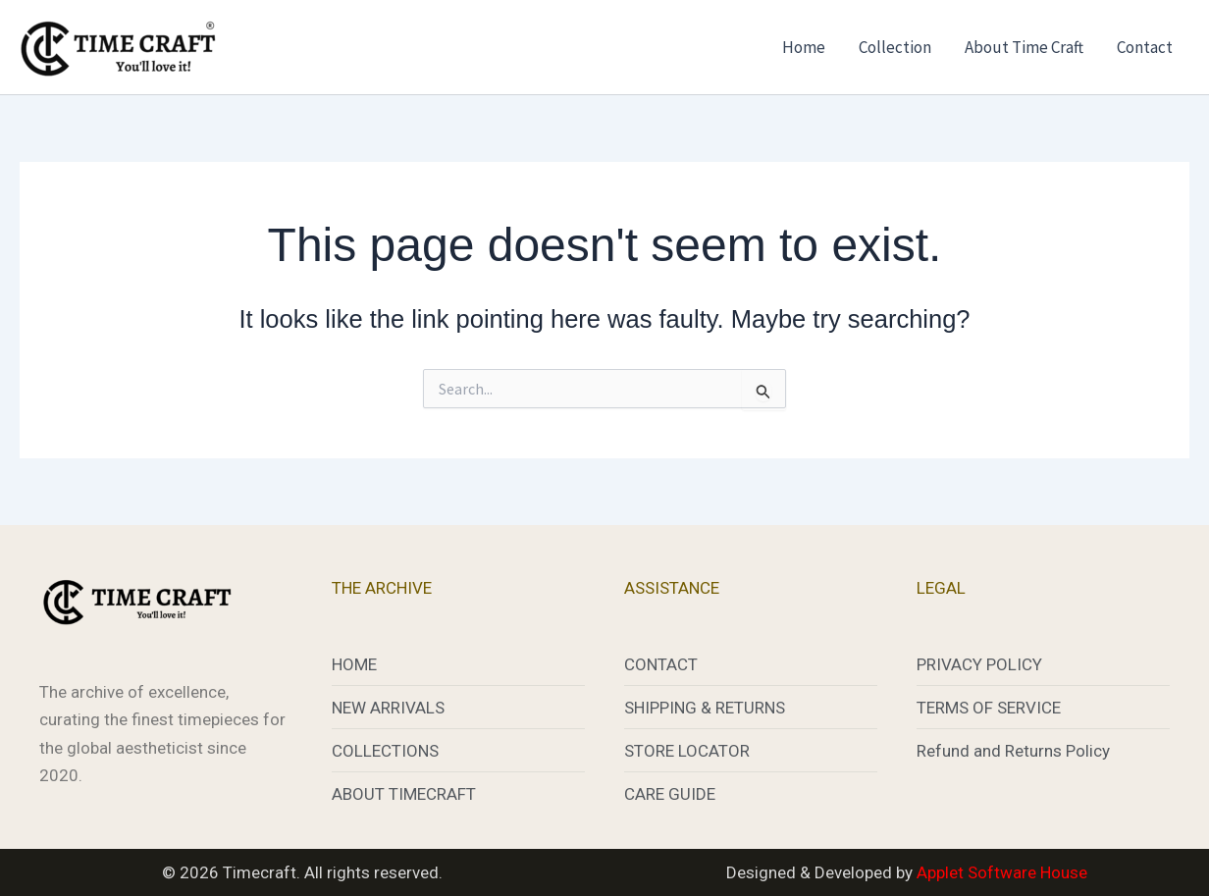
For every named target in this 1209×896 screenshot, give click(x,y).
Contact (1145, 47)
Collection (895, 47)
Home (803, 47)
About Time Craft (1024, 47)
